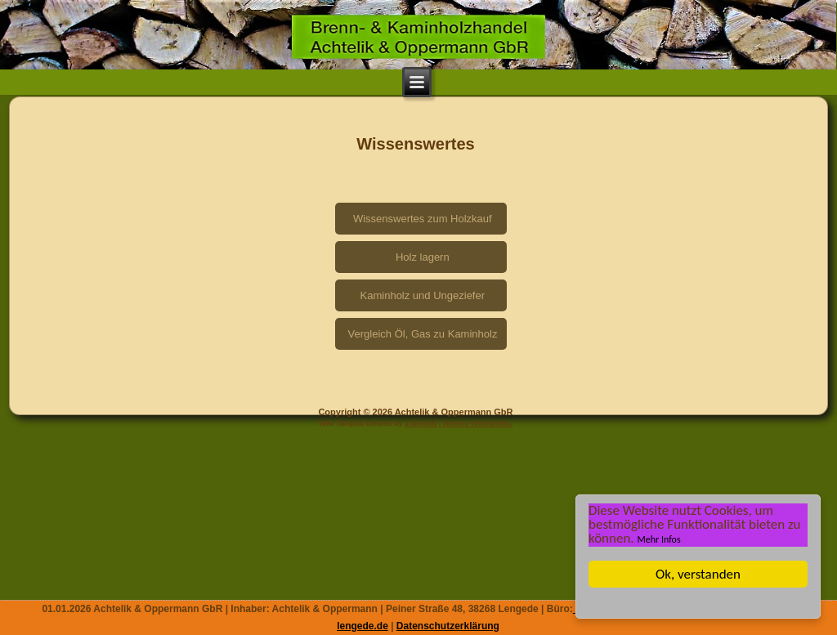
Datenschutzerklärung (447, 626)
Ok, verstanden (698, 574)
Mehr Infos (659, 539)
